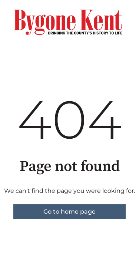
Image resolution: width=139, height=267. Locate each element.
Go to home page (69, 211)
